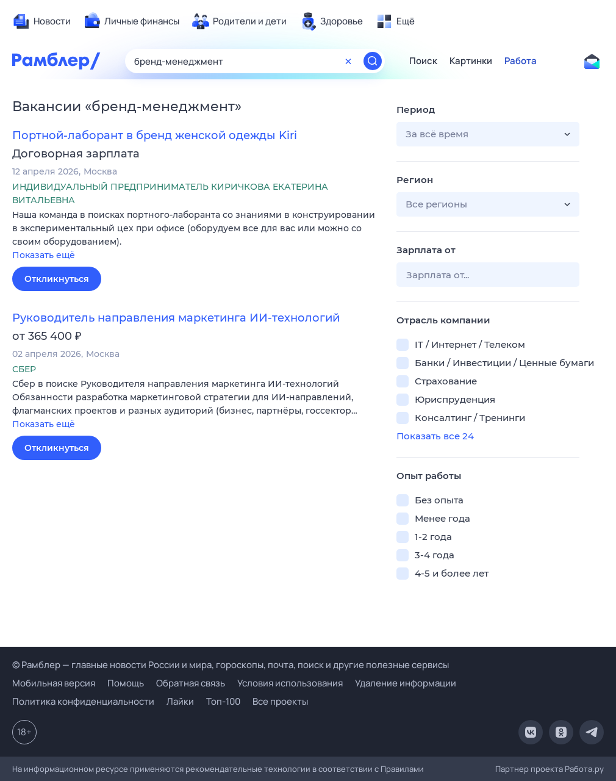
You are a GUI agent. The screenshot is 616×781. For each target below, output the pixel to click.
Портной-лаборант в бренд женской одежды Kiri (154, 135)
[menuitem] (41, 21)
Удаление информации (405, 683)
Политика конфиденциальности (83, 701)
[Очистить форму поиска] (348, 61)
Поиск (423, 61)
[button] (195, 236)
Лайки (180, 701)
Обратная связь (190, 683)
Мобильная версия (53, 683)
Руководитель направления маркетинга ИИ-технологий (176, 318)
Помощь (125, 683)
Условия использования (290, 683)
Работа (520, 61)
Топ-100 (223, 701)
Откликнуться (56, 278)
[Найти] (372, 61)
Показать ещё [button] (43, 255)
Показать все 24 (435, 436)
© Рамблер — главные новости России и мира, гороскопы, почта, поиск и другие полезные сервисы (230, 664)
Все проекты (280, 701)
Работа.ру (584, 768)
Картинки (470, 61)
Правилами (402, 768)
